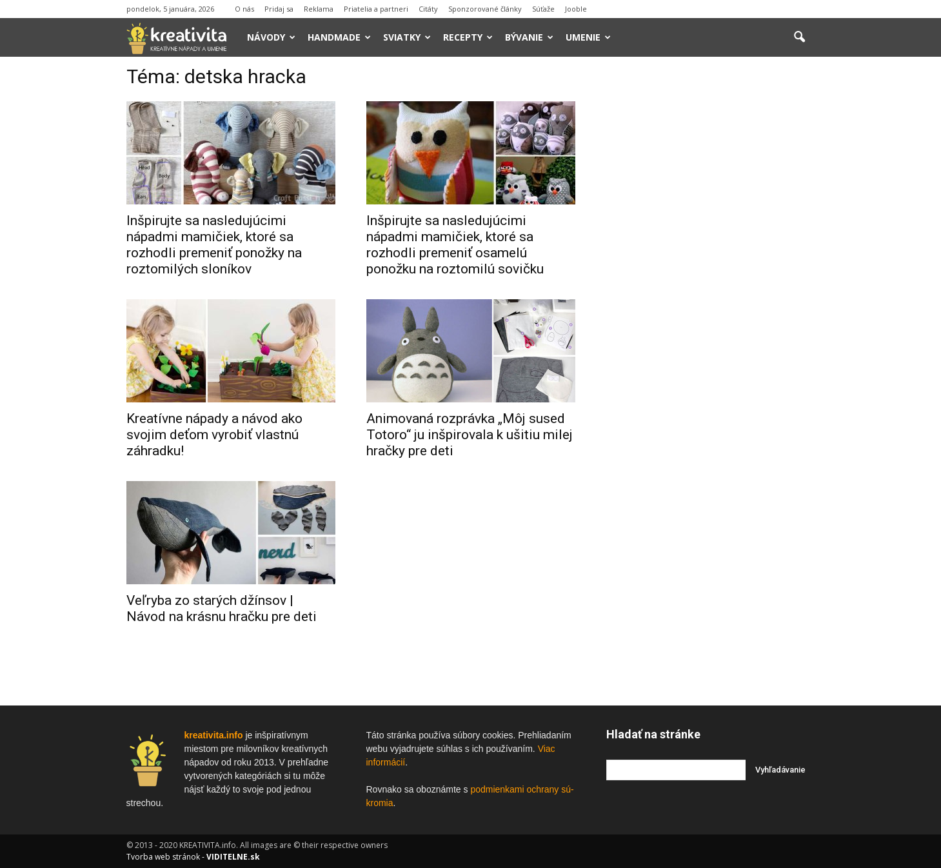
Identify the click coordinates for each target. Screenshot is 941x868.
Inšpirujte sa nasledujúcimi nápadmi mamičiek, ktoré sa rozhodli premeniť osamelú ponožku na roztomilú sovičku (455, 245)
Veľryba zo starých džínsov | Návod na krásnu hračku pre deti (221, 608)
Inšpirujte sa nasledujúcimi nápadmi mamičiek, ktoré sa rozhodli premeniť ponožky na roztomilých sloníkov (214, 245)
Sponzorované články (485, 9)
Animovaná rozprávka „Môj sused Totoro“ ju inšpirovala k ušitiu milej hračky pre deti (469, 435)
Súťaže (543, 9)
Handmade (339, 37)
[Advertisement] (710, 263)
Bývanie (529, 37)
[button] (799, 37)
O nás (244, 9)
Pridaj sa (278, 9)
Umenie (588, 37)
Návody (271, 37)
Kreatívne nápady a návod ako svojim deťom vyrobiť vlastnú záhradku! (214, 435)
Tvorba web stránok (163, 856)
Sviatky (407, 37)
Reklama (318, 9)
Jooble (576, 9)
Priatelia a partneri (376, 9)
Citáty (428, 9)
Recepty (468, 37)
